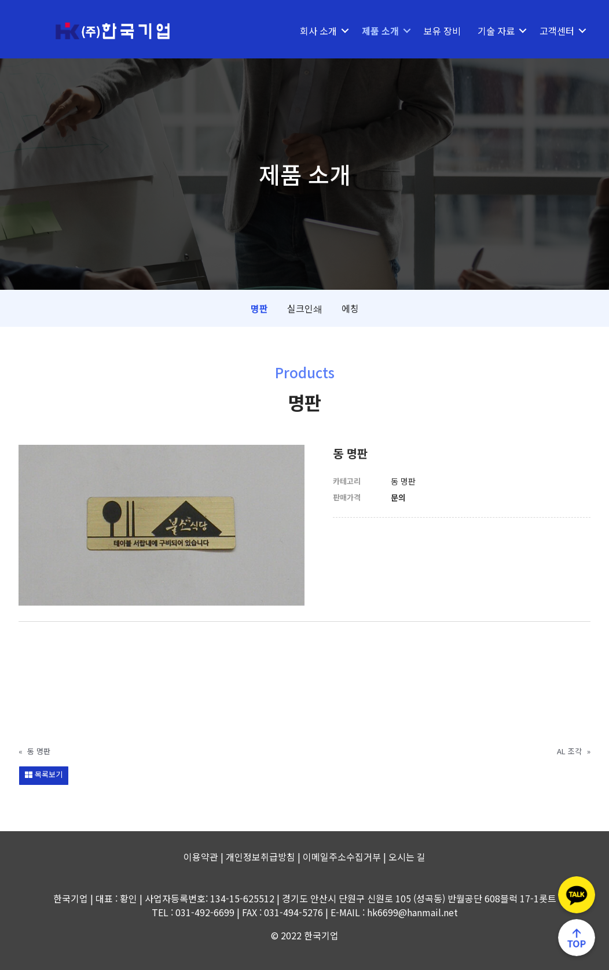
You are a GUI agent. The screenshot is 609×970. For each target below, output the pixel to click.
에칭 (350, 308)
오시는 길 (406, 857)
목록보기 (44, 774)
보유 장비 (442, 31)
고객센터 (557, 31)
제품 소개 (380, 31)
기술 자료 (496, 31)
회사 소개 (318, 31)
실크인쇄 (304, 308)
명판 (259, 308)
